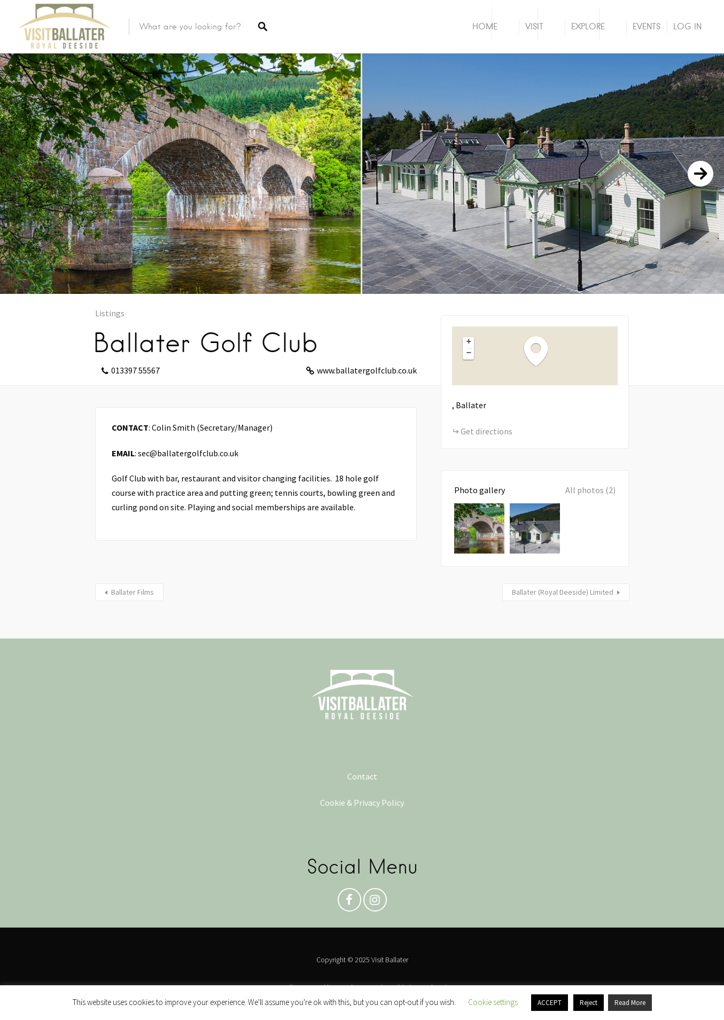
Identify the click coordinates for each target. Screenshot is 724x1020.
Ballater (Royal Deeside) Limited (562, 592)
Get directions (486, 431)
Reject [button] (588, 1002)
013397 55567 (135, 370)
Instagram (375, 902)
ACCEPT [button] (550, 1002)
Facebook (349, 902)
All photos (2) (590, 490)
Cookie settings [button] (493, 1002)
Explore (588, 26)
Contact (362, 776)
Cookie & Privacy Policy (362, 802)
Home (484, 26)
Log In (687, 26)
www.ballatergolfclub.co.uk (367, 370)
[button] (541, 351)
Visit (534, 26)
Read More (629, 1002)
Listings (109, 313)
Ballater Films (132, 592)
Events (646, 26)
